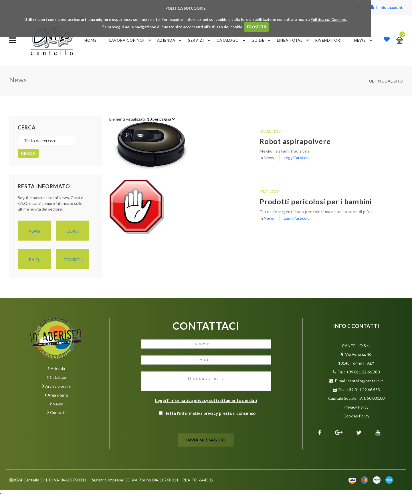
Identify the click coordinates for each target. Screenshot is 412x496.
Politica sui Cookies (328, 19)
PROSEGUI (256, 27)
